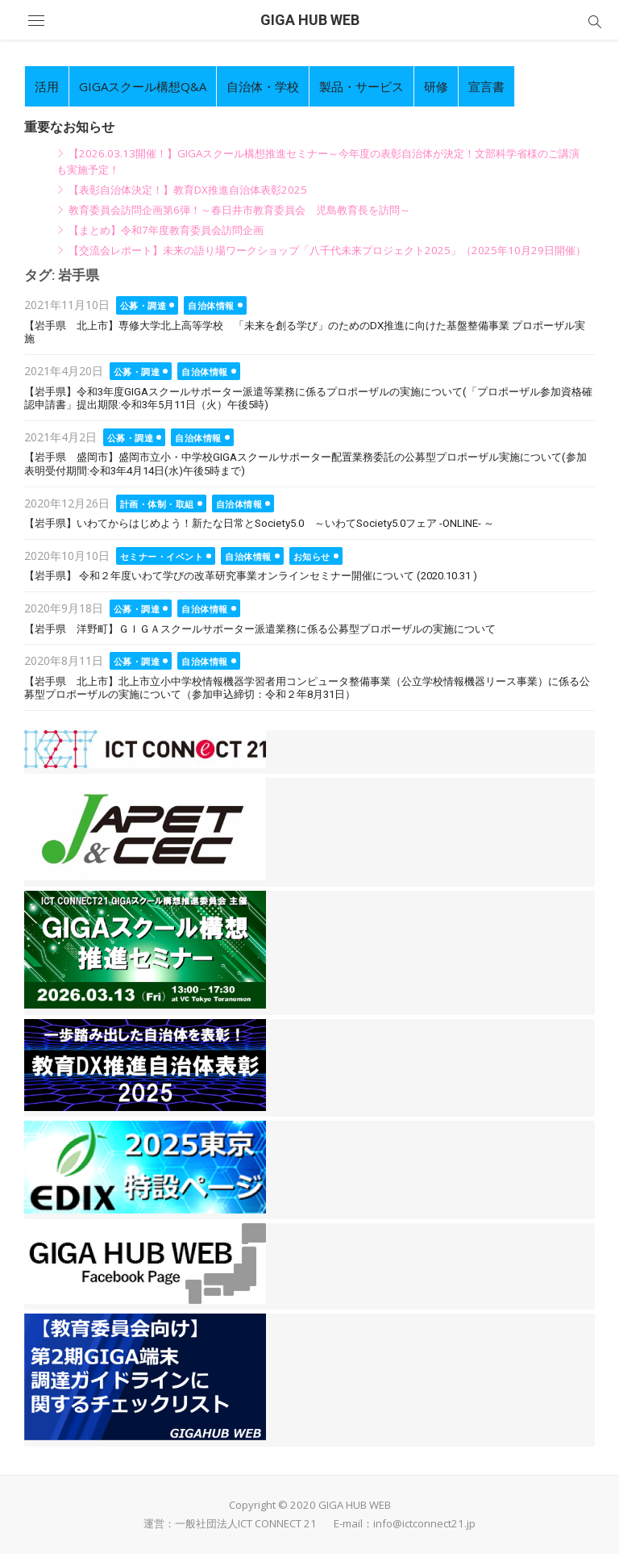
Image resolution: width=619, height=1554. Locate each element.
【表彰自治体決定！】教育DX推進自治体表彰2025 (188, 189)
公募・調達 (143, 305)
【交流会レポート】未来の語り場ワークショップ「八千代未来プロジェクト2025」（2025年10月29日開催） (327, 250)
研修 (436, 86)
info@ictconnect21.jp (424, 1523)
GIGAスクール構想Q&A (142, 86)
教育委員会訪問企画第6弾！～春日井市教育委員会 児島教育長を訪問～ (239, 210)
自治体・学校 (262, 86)
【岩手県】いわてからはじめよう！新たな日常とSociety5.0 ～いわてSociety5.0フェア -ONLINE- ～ (259, 523)
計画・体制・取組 (157, 504)
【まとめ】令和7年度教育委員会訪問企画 (166, 230)
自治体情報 (211, 305)
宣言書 (486, 86)
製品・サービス (361, 86)
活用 (47, 86)
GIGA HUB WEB (309, 19)
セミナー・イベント (162, 556)
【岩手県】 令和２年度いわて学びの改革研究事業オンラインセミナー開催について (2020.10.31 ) (250, 576)
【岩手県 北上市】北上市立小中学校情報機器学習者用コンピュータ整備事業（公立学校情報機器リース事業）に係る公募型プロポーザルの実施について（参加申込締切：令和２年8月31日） (307, 688)
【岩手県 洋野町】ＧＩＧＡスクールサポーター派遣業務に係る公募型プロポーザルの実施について (260, 629)
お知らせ (311, 556)
